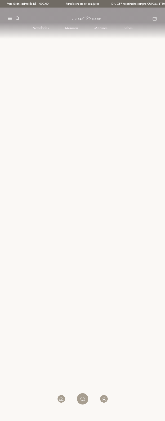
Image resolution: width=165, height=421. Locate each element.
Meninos (100, 27)
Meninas (71, 27)
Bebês (128, 27)
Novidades (40, 27)
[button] (10, 18)
